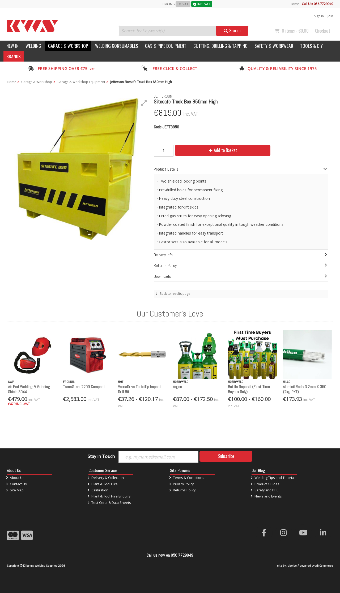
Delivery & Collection (105, 477)
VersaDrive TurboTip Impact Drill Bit (139, 389)
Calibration (97, 490)
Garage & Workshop (68, 45)
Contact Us (16, 484)
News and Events (266, 496)
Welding (33, 45)
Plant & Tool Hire (102, 484)
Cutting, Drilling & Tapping (220, 45)
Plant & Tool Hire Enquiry (108, 496)
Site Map (15, 490)
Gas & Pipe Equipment (165, 45)
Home (294, 4)
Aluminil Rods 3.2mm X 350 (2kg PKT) (304, 389)
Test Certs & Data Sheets (109, 502)
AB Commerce (324, 566)
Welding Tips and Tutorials (273, 477)
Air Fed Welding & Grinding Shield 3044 (29, 389)
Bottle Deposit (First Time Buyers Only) (249, 389)
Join (330, 16)
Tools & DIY (311, 45)
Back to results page (175, 293)
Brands (13, 56)
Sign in (319, 16)
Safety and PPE (264, 490)
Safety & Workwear (273, 45)
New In (12, 45)
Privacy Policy (181, 484)
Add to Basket (223, 150)
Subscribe (226, 456)
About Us (15, 477)
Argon (177, 386)
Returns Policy (182, 490)
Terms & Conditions (186, 477)
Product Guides (264, 484)
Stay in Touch (101, 456)
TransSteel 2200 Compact (84, 386)
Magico (292, 566)
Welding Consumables (116, 45)
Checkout (322, 31)
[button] (144, 103)
